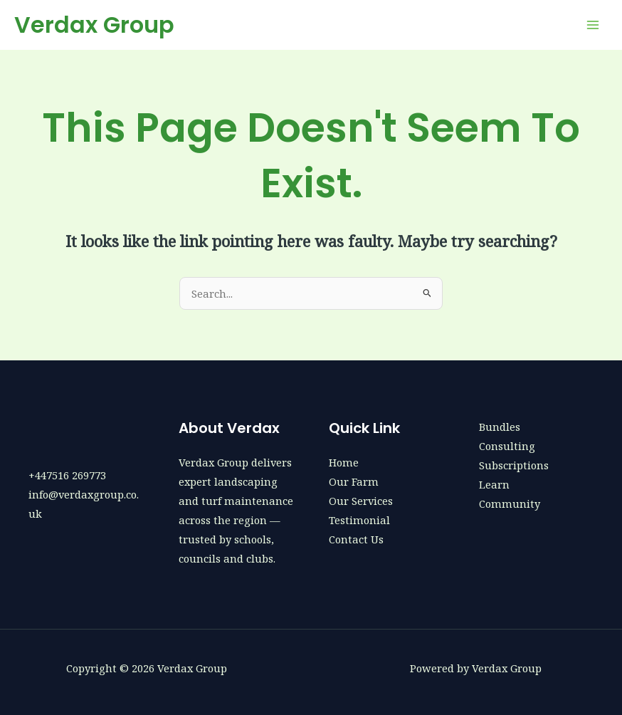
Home (344, 462)
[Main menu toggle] (593, 25)
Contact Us (356, 539)
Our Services (361, 501)
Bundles (499, 426)
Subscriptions (514, 465)
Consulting (507, 446)
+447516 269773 (67, 475)
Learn (494, 484)
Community (509, 503)
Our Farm (354, 481)
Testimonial (359, 520)
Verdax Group (94, 25)
